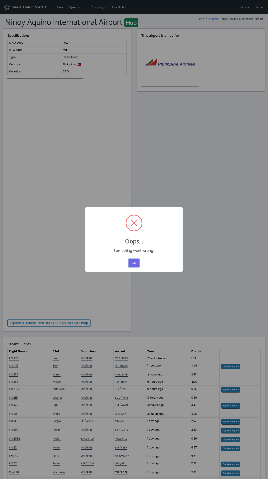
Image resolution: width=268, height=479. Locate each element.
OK (134, 263)
